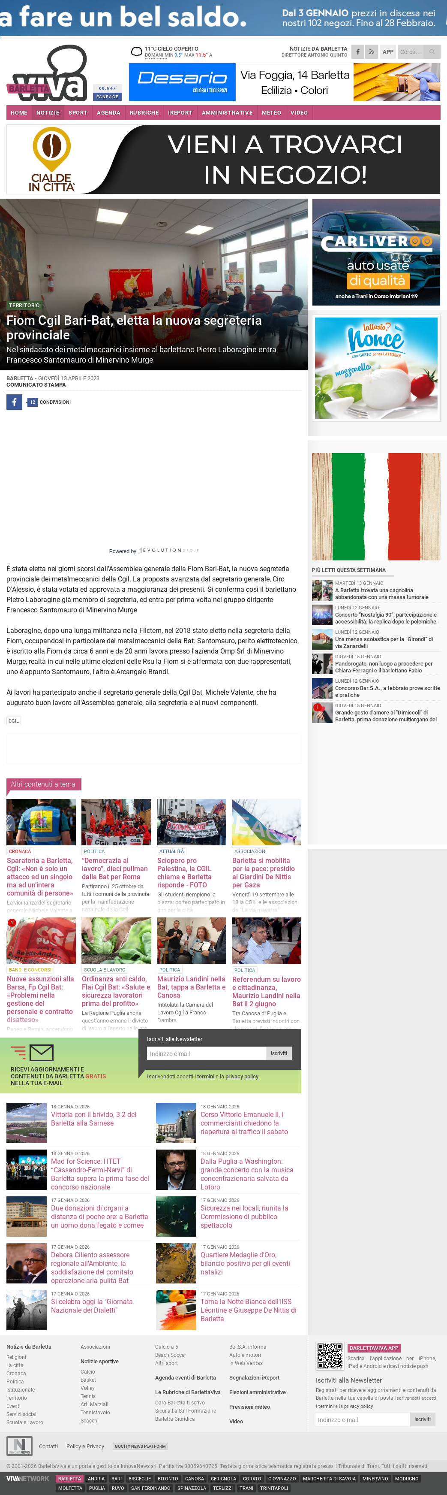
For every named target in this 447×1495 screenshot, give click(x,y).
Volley (88, 1388)
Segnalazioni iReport (254, 1377)
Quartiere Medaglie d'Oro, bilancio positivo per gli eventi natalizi (245, 1263)
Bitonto (168, 1479)
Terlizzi (223, 1488)
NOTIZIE (48, 112)
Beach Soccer (170, 1355)
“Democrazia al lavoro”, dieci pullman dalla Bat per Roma (115, 868)
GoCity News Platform (140, 1446)
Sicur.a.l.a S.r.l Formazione (185, 1410)
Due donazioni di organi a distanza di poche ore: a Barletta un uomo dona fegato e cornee (99, 1216)
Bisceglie (140, 1479)
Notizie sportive (100, 1361)
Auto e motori (245, 1355)
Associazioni (95, 1347)
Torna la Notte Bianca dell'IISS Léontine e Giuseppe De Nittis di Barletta (249, 1310)
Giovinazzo (282, 1479)
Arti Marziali (94, 1404)
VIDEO (299, 112)
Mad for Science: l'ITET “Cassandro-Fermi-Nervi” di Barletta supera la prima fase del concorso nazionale (100, 1174)
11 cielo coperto (182, 53)
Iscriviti (279, 1053)
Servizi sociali (22, 1414)
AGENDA (109, 112)
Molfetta (70, 1488)
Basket (88, 1380)
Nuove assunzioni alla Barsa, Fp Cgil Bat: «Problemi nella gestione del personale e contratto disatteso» (40, 999)
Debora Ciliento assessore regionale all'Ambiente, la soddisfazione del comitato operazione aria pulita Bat (92, 1268)
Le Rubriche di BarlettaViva (188, 1392)
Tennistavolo (95, 1412)
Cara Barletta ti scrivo (180, 1402)
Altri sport (166, 1363)
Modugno (407, 1479)
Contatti (48, 1446)
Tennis (88, 1396)
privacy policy (241, 1076)
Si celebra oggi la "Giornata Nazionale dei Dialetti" (92, 1306)
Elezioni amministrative (257, 1392)
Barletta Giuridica (175, 1419)
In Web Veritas (246, 1363)
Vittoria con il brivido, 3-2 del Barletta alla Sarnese (93, 1119)
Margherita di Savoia (329, 1479)
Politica (15, 1381)
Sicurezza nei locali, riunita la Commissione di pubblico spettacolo (244, 1216)
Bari (116, 1479)
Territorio (16, 1398)
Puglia (97, 1488)
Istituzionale (20, 1389)
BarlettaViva (48, 70)
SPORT (78, 112)
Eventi (13, 1406)
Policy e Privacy (85, 1446)
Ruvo (118, 1488)
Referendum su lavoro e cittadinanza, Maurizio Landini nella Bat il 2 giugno (266, 991)
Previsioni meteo (249, 1407)
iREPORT (180, 112)
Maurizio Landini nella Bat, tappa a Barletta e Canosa (191, 987)
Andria (96, 1479)
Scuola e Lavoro (24, 1422)
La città (15, 1365)
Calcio (88, 1371)
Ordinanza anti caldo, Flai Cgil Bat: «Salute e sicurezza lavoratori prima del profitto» (116, 991)
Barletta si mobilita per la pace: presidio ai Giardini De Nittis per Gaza (263, 872)
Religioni (16, 1357)
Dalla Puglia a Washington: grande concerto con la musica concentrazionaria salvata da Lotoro (247, 1174)
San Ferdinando (151, 1488)
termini (205, 1076)
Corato (252, 1479)
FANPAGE (107, 96)
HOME (19, 112)
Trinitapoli (274, 1488)
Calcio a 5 (166, 1347)
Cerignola (223, 1479)
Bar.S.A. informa (248, 1347)
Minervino (375, 1479)
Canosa (194, 1479)
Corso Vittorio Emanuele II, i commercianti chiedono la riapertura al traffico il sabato (244, 1123)
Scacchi (90, 1420)
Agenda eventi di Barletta (185, 1377)
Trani (246, 1488)
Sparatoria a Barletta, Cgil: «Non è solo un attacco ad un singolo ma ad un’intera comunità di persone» (40, 876)
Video (236, 1421)
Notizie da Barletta (28, 1347)
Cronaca (16, 1373)
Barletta (69, 1479)
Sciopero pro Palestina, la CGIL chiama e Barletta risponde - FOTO (184, 872)
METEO (272, 112)
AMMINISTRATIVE (227, 112)
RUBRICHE (144, 112)
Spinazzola (191, 1488)
